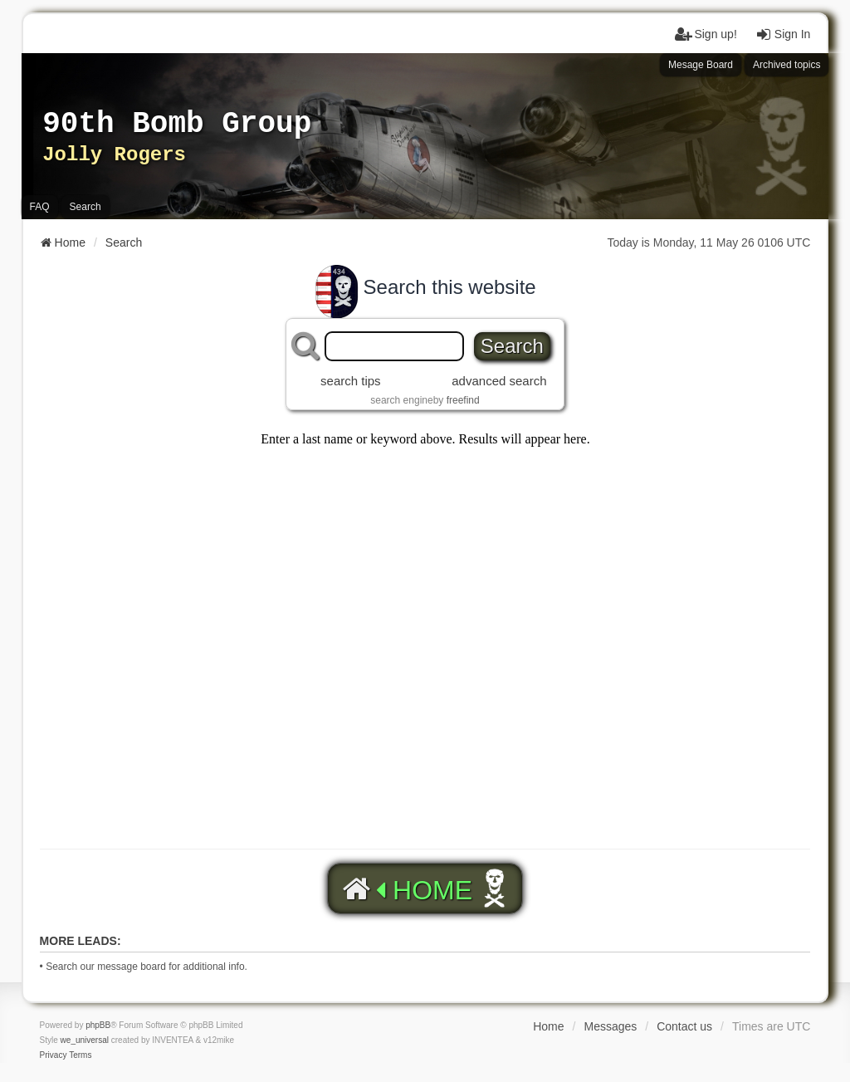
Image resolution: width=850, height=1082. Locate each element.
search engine (401, 400)
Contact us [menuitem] (684, 1026)
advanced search (499, 381)
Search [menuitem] (85, 207)
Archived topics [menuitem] (786, 65)
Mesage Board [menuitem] (700, 65)
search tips (350, 381)
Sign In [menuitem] (783, 34)
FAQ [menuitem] (40, 207)
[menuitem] (53, 1055)
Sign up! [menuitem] (705, 34)
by (456, 400)
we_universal (85, 1040)
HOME (405, 889)
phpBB (97, 1025)
